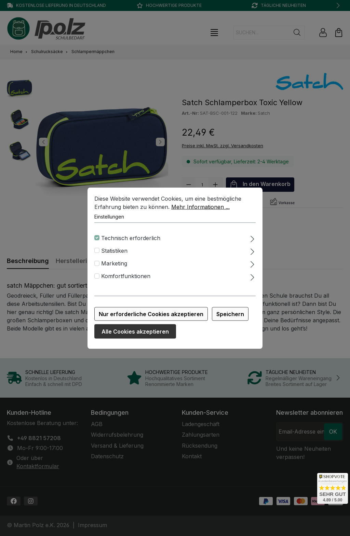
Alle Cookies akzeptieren (135, 334)
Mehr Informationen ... (200, 209)
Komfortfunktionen (125, 278)
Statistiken (114, 253)
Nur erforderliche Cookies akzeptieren (151, 316)
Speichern (230, 316)
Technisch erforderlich (130, 240)
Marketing (114, 265)
